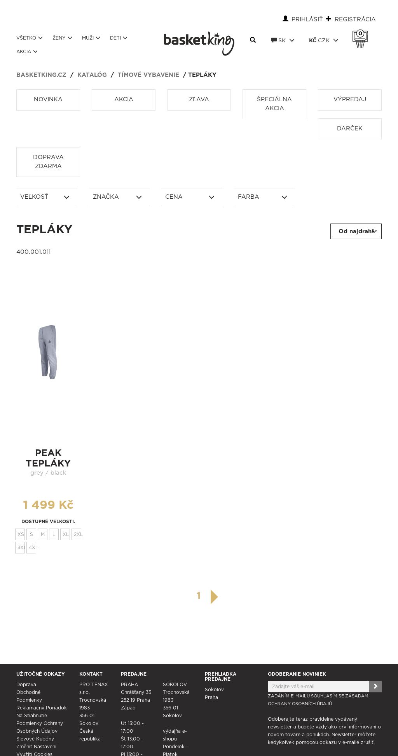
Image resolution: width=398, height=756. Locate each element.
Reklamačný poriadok (41, 708)
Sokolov (214, 689)
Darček (350, 129)
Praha (211, 697)
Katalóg (92, 75)
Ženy (62, 37)
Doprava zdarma (48, 161)
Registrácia (355, 20)
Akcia (27, 51)
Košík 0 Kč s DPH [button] (362, 34)
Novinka (48, 99)
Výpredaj (349, 99)
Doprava (26, 684)
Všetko (29, 37)
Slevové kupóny (35, 739)
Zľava (199, 99)
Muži (91, 37)
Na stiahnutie (31, 715)
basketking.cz (41, 75)
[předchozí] (183, 596)
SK (283, 40)
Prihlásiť (307, 20)
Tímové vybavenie (148, 75)
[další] (214, 597)
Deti (118, 37)
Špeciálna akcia (274, 104)
